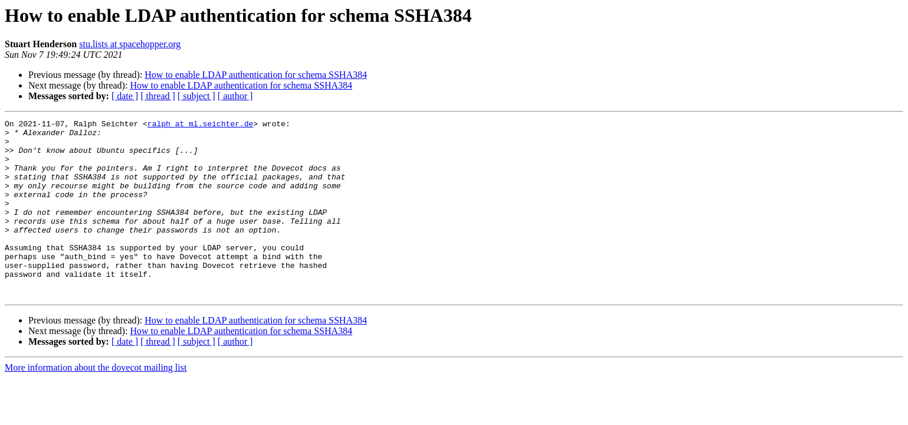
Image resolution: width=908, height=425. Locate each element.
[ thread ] (157, 96)
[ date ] (125, 96)
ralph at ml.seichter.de (200, 125)
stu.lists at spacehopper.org (130, 44)
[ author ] (235, 96)
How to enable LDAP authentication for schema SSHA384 (256, 75)
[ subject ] (196, 96)
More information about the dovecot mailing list (95, 403)
